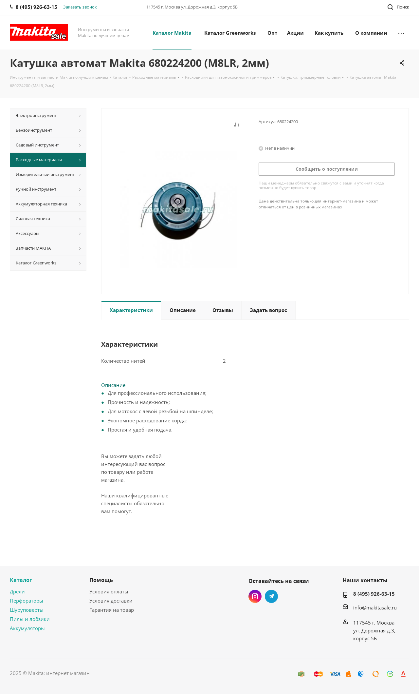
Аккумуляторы (27, 628)
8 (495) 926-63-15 (374, 593)
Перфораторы (26, 600)
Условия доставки (111, 600)
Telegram (271, 596)
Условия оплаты (108, 591)
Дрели (17, 591)
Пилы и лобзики (30, 619)
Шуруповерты (27, 610)
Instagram (255, 596)
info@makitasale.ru (375, 607)
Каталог (21, 580)
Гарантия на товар (111, 610)
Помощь (101, 580)
